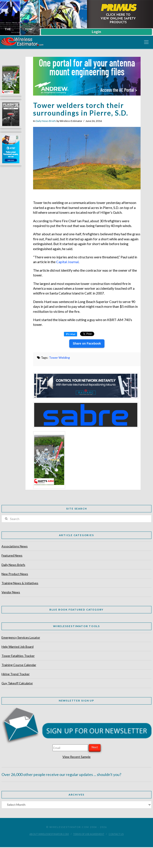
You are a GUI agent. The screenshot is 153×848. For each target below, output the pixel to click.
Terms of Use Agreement (88, 834)
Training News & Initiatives (20, 583)
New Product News (15, 574)
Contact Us (116, 834)
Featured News (12, 555)
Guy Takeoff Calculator (17, 683)
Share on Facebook (87, 343)
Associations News (15, 546)
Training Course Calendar (19, 665)
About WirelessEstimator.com (49, 834)
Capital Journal (67, 262)
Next (95, 747)
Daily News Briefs (46, 121)
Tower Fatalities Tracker (18, 656)
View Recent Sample (76, 757)
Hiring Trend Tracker (16, 674)
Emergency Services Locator (21, 637)
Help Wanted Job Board (18, 646)
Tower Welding (59, 357)
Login (96, 31)
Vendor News (11, 592)
